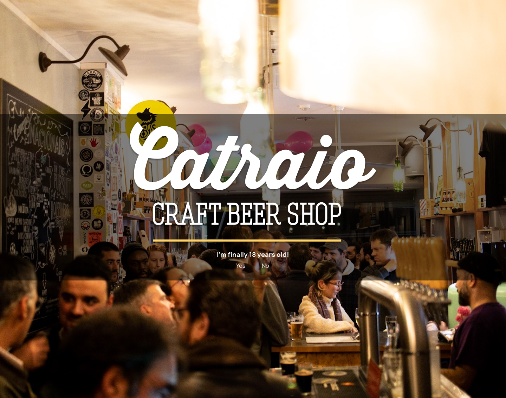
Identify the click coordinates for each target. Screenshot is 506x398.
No (265, 265)
